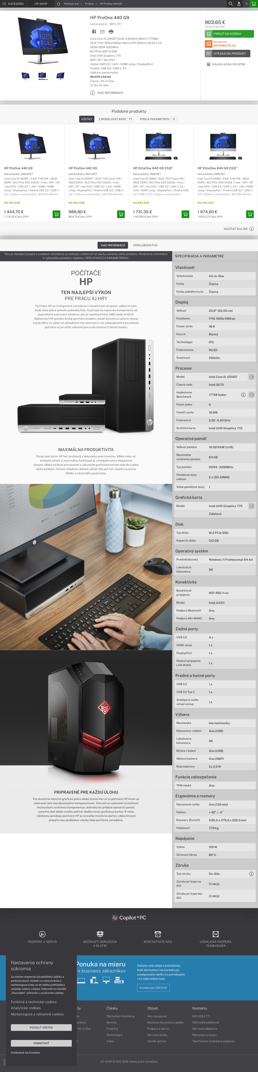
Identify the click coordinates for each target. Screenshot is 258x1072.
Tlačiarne (72, 1041)
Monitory (71, 1035)
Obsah (152, 1008)
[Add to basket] (229, 34)
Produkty (73, 1008)
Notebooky (73, 1016)
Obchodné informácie (120, 1016)
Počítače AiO (73, 3)
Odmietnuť (38, 1043)
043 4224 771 (201, 1016)
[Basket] (254, 4)
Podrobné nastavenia (25, 1052)
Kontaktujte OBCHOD (153, 987)
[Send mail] (102, 32)
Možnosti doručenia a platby (165, 1022)
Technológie (114, 1035)
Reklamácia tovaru (204, 1035)
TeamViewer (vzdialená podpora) (213, 1041)
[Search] (231, 4)
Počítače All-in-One (78, 1028)
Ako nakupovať (157, 1016)
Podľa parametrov (158, 119)
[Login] (239, 4)
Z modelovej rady (116, 119)
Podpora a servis (158, 1028)
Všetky (86, 119)
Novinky (111, 1022)
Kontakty (199, 1008)
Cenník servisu (156, 1041)
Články (112, 1008)
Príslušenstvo (145, 245)
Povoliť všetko (38, 1027)
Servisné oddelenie (204, 1028)
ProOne (91, 3)
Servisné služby (157, 1035)
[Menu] (13, 4)
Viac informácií (113, 245)
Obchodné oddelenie (205, 1022)
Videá (110, 1041)
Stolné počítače (76, 1022)
